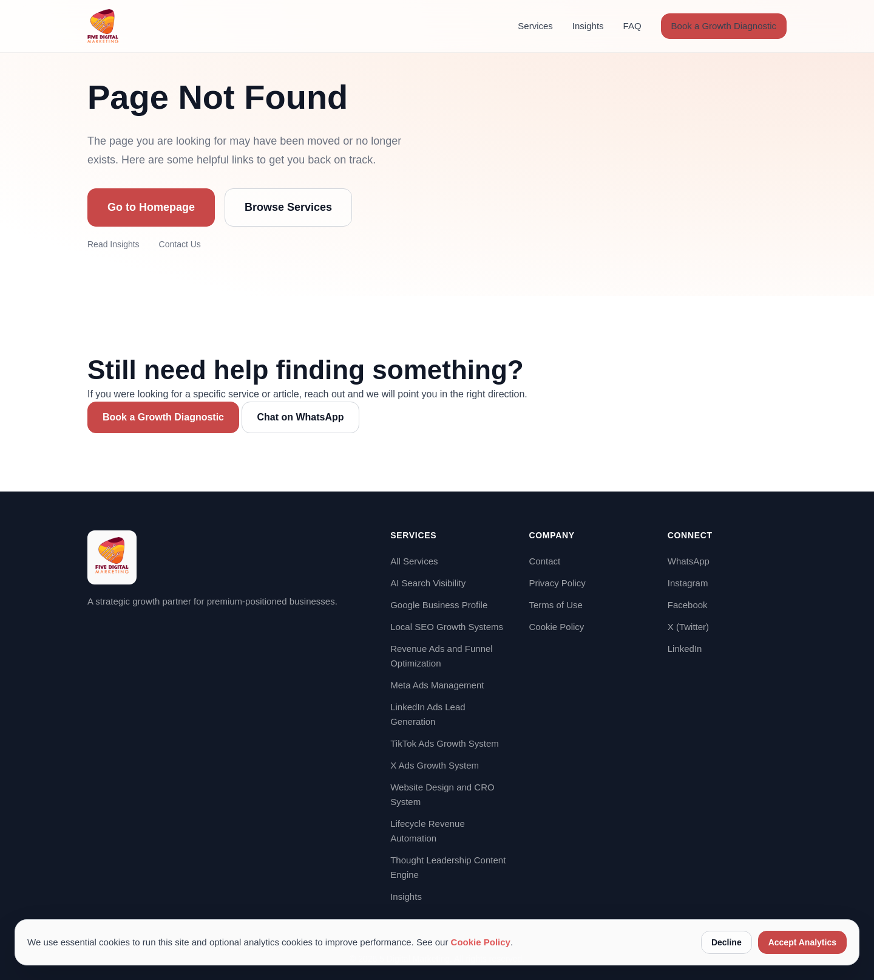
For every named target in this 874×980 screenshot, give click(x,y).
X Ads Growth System (434, 765)
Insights (588, 26)
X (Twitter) (688, 627)
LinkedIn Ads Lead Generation (427, 714)
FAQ (632, 26)
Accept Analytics (802, 942)
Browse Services (288, 207)
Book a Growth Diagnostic (723, 26)
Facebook (688, 605)
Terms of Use (555, 605)
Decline (726, 942)
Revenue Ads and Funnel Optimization (441, 655)
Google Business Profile (438, 605)
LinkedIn (685, 648)
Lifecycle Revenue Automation (427, 830)
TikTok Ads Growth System (444, 743)
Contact (544, 561)
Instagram (688, 583)
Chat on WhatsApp (300, 417)
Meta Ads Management (437, 685)
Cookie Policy (556, 627)
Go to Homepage (151, 207)
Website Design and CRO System (442, 794)
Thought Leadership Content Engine (448, 867)
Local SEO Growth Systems (446, 627)
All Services (414, 561)
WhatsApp (689, 561)
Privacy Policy (557, 583)
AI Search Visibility (428, 583)
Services (535, 26)
